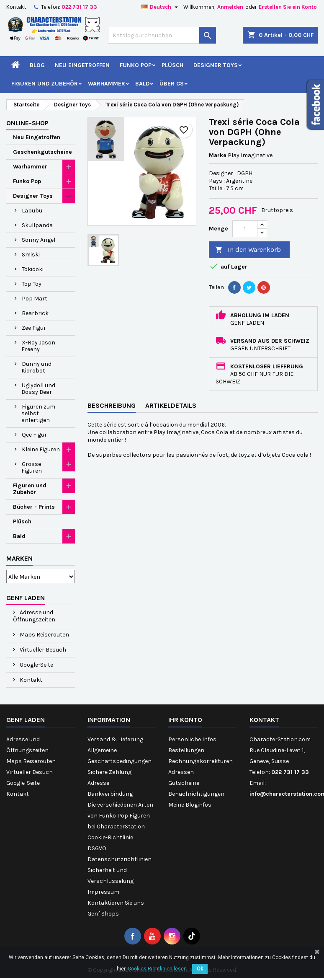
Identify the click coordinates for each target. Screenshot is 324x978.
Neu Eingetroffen (82, 65)
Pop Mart (34, 298)
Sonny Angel (38, 239)
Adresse (98, 783)
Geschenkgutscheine (42, 151)
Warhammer (106, 83)
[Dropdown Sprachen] (160, 7)
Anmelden (230, 7)
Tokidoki (33, 269)
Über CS (171, 83)
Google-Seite (35, 664)
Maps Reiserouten (43, 634)
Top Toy (31, 283)
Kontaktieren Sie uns (115, 902)
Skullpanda (37, 225)
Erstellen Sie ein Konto (288, 7)
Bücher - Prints (34, 506)
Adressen (181, 772)
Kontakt (16, 7)
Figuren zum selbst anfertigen (38, 413)
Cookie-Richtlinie (110, 837)
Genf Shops (103, 913)
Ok (200, 969)
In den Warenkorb (248, 250)
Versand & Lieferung (115, 739)
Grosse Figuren (31, 467)
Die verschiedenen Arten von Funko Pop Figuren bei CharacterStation (120, 815)
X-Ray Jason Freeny (38, 346)
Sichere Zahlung (109, 772)
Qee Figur (34, 434)
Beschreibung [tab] (111, 405)
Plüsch (172, 65)
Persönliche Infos (192, 739)
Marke (217, 155)
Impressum (103, 891)
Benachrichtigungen (196, 793)
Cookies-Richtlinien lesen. (158, 969)
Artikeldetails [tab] (170, 405)
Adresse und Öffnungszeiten (34, 616)
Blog (37, 65)
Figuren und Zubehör (44, 83)
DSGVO (96, 848)
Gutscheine (183, 783)
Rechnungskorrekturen (200, 761)
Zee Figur (34, 327)
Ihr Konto (185, 720)
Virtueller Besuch (42, 649)
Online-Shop (27, 123)
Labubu (32, 210)
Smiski (31, 254)
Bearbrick (35, 313)
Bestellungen (186, 750)
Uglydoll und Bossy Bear (38, 389)
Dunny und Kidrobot (36, 367)
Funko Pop (136, 65)
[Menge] (244, 228)
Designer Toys (215, 65)
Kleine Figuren (41, 449)
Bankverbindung (110, 793)
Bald (142, 83)
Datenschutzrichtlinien (119, 859)
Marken (19, 558)
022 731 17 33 (79, 7)
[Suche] (162, 35)
